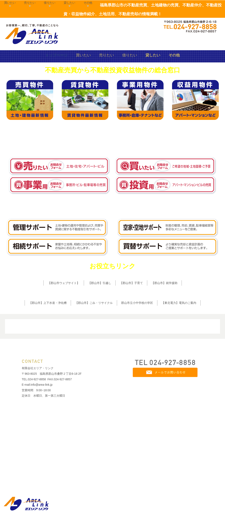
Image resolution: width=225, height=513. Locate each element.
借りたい (165, 25)
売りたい (145, 25)
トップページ (56, 121)
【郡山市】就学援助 (164, 349)
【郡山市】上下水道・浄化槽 (48, 368)
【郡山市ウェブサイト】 (64, 349)
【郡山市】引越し (99, 349)
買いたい (126, 25)
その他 (203, 25)
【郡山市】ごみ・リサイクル (94, 368)
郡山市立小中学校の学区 (137, 368)
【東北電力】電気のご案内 (179, 368)
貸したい (185, 25)
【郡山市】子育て (131, 349)
